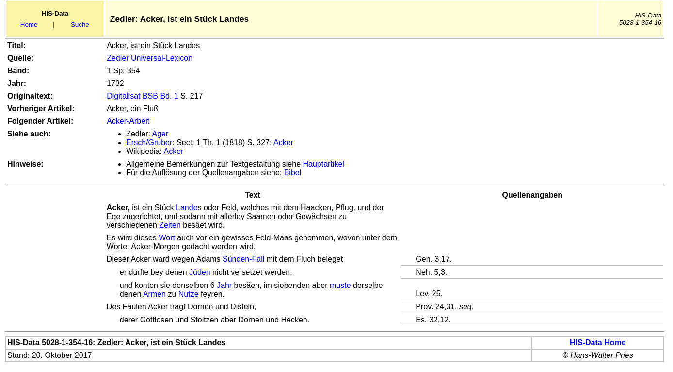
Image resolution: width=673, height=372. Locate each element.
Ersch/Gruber (149, 142)
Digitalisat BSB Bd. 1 (142, 96)
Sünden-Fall (243, 259)
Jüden (199, 272)
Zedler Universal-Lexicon (149, 58)
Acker (283, 142)
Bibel (293, 173)
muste (340, 285)
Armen (154, 294)
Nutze (188, 294)
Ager (160, 134)
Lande (187, 207)
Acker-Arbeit (128, 121)
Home (29, 24)
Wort (167, 238)
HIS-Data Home (598, 342)
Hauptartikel (323, 164)
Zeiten (169, 225)
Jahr (224, 285)
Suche (80, 24)
